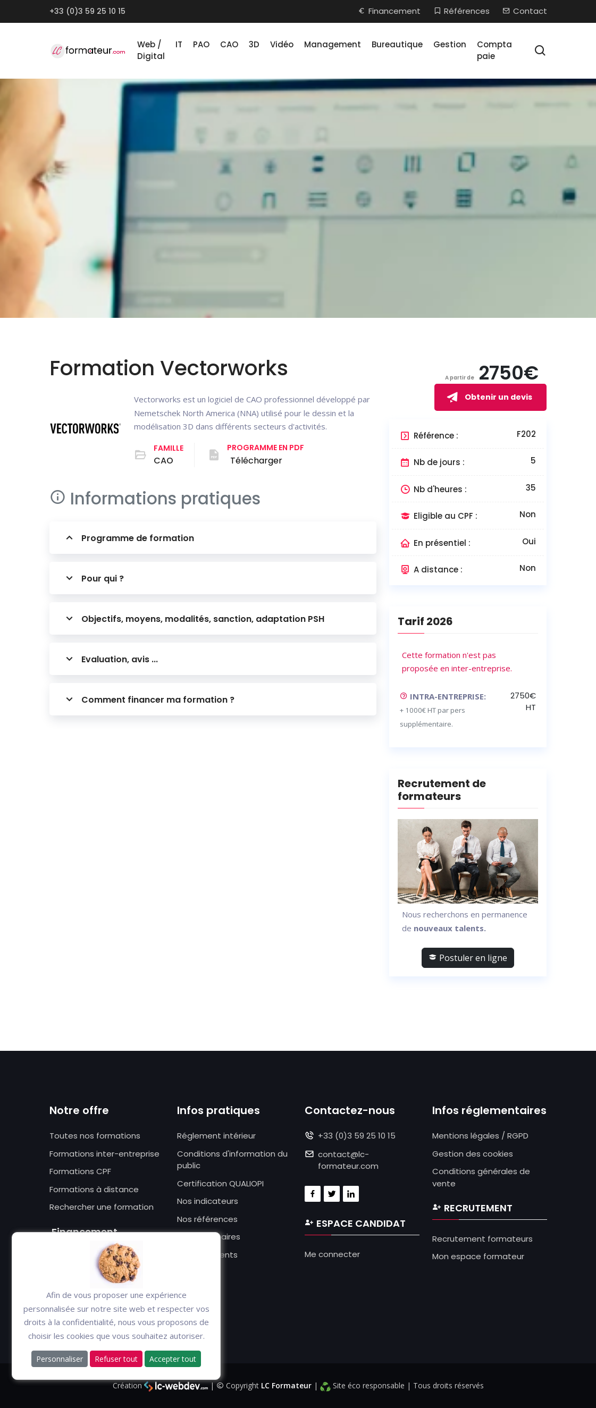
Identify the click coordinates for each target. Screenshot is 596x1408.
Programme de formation (128, 537)
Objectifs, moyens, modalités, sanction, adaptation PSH (193, 618)
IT (178, 44)
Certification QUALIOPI (220, 1183)
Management (332, 44)
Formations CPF (80, 1171)
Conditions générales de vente (481, 1177)
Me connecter (332, 1254)
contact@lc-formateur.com (348, 1160)
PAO (201, 44)
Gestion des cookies (472, 1153)
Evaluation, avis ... (110, 658)
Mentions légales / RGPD (480, 1135)
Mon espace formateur (478, 1256)
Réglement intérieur (216, 1135)
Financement (389, 10)
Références (461, 10)
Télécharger (256, 460)
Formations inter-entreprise (104, 1153)
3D (254, 44)
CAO (229, 44)
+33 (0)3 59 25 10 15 (87, 11)
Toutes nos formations (94, 1135)
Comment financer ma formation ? (148, 699)
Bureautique (397, 44)
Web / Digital (151, 50)
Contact (524, 10)
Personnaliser (59, 1359)
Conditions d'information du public (232, 1159)
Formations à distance (94, 1189)
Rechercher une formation (101, 1206)
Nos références (207, 1219)
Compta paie (494, 50)
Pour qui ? (93, 578)
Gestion (449, 44)
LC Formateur (286, 1385)
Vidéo (281, 44)
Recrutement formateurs (482, 1238)
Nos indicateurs (207, 1201)
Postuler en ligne (468, 958)
